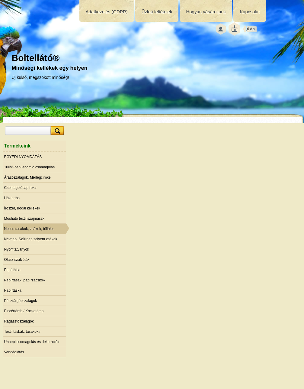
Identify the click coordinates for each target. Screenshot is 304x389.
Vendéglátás (14, 352)
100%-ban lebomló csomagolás (29, 167)
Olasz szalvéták (17, 260)
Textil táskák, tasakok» (22, 331)
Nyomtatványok (16, 249)
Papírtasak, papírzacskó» (24, 280)
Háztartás (12, 198)
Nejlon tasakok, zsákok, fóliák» (29, 229)
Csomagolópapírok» (20, 188)
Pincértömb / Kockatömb (24, 311)
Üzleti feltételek (157, 11)
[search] (56, 130)
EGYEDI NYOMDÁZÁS (23, 157)
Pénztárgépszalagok (20, 301)
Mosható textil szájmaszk (24, 218)
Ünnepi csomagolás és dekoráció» (31, 342)
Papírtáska (12, 290)
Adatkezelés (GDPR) (107, 11)
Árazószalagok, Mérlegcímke (27, 177)
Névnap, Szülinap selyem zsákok (30, 239)
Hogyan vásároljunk (206, 11)
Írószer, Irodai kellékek (22, 208)
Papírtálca (12, 270)
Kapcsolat (250, 11)
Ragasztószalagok (19, 321)
